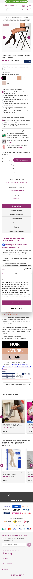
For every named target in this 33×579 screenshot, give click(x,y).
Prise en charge (16, 169)
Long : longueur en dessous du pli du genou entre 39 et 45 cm (16, 125)
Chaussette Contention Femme (19, 17)
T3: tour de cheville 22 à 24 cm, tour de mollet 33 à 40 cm (16, 100)
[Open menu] (3, 10)
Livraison (16, 173)
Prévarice (5, 558)
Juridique (5, 569)
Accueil (7, 17)
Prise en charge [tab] (16, 218)
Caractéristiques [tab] (16, 210)
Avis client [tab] (16, 223)
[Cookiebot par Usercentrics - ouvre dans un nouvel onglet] (23, 269)
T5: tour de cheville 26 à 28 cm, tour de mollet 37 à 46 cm (16, 108)
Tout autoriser (16, 303)
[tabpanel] (16, 312)
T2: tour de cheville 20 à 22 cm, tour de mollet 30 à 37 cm (16, 96)
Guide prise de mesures (16, 165)
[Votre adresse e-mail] (14, 545)
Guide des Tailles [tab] (16, 214)
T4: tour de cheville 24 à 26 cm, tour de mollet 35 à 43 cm (16, 104)
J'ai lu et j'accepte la (14, 539)
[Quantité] (7, 160)
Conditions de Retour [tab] (16, 231)
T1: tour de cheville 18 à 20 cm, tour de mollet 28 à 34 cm (16, 92)
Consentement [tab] (6, 274)
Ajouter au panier (22, 160)
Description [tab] (16, 206)
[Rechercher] (28, 9)
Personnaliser (16, 308)
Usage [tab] (16, 227)
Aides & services (7, 564)
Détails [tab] (16, 274)
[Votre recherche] (18, 9)
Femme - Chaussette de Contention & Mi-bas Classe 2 (17, 19)
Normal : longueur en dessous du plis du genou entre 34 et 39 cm (17, 121)
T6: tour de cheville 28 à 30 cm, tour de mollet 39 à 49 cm (16, 111)
